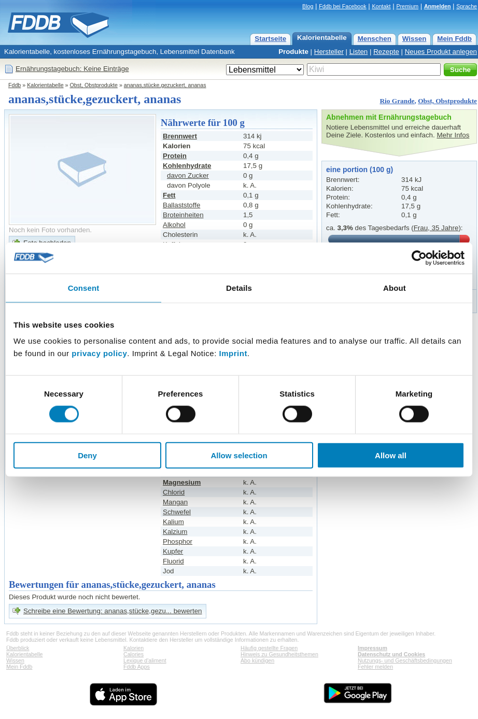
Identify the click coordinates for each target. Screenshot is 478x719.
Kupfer (173, 551)
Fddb (14, 85)
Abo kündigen (257, 660)
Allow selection (238, 455)
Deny (87, 455)
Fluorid (173, 561)
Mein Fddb (454, 39)
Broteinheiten (183, 215)
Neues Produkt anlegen (441, 51)
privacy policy (99, 353)
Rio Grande (396, 101)
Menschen (374, 39)
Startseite (270, 39)
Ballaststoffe (181, 205)
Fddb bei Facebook (342, 6)
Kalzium (175, 531)
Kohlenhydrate (187, 166)
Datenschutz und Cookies (391, 654)
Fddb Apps (136, 667)
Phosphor (177, 541)
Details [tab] (239, 287)
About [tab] (394, 287)
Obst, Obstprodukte (94, 85)
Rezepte (386, 51)
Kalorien (133, 648)
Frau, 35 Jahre (436, 228)
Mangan (175, 502)
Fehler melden (375, 667)
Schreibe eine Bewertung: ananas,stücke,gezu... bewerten (112, 611)
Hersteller (329, 51)
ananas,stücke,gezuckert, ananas (165, 85)
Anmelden (437, 6)
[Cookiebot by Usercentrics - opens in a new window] (419, 257)
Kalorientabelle (322, 37)
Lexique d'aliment (144, 660)
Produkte (293, 51)
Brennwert (180, 136)
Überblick (17, 648)
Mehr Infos (453, 135)
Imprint (233, 353)
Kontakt (381, 6)
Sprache (466, 6)
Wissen (414, 39)
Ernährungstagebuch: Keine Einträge (72, 69)
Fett (169, 195)
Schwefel (177, 512)
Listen (358, 51)
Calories (133, 654)
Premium (407, 6)
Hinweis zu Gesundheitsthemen (279, 654)
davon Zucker (188, 175)
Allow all (390, 455)
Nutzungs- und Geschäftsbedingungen (405, 660)
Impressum (372, 648)
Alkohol (174, 225)
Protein (175, 156)
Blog (307, 6)
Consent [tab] (84, 287)
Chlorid (174, 492)
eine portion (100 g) (359, 169)
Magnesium (182, 482)
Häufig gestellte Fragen (269, 648)
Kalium (173, 522)
